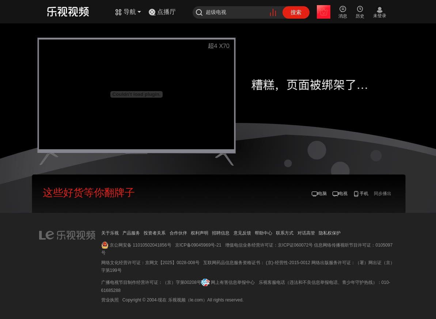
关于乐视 (110, 233)
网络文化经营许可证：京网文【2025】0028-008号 (150, 262)
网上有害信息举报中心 (233, 282)
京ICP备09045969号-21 (198, 245)
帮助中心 (263, 233)
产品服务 (131, 233)
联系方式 (284, 233)
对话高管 (306, 233)
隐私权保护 (330, 233)
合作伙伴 (178, 233)
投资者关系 (155, 233)
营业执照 (110, 300)
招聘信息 (221, 233)
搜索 (296, 12)
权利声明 (199, 233)
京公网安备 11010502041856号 (140, 245)
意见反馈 (242, 233)
